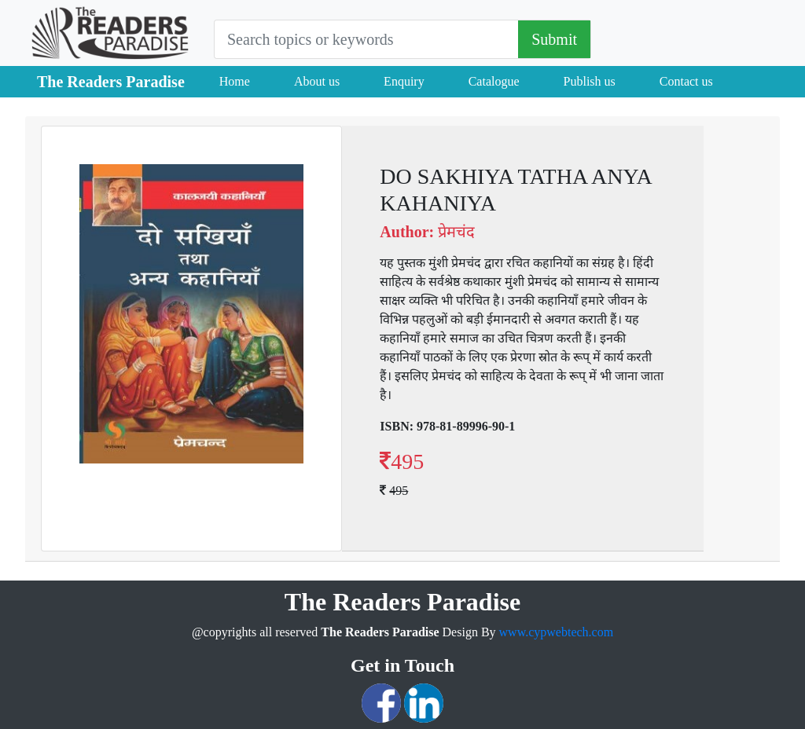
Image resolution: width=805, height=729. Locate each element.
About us (317, 81)
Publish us (590, 81)
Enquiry (404, 81)
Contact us (686, 81)
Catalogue (494, 81)
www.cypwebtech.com (556, 632)
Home (234, 81)
